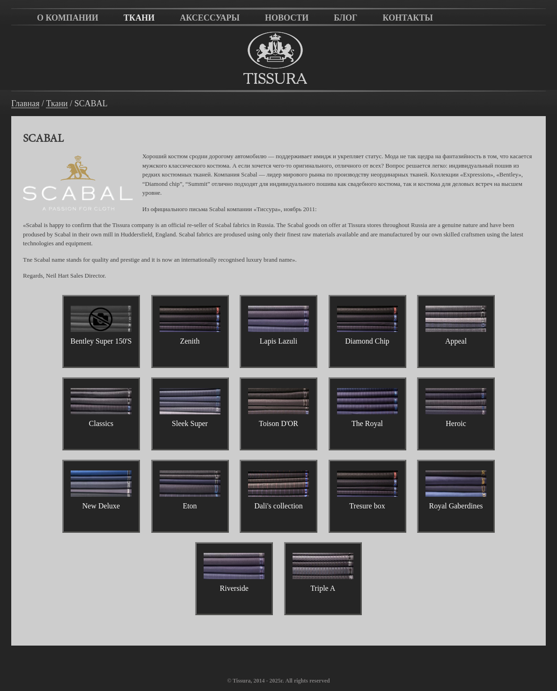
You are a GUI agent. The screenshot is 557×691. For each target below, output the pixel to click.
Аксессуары (210, 17)
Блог (345, 17)
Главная (25, 103)
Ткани (139, 17)
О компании (67, 17)
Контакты (408, 17)
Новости (286, 17)
